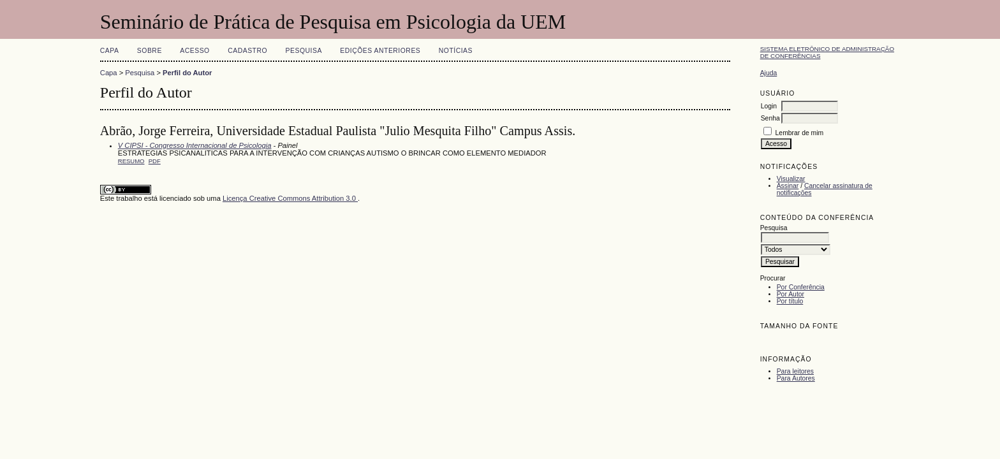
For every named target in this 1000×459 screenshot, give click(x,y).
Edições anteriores (380, 50)
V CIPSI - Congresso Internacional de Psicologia (195, 145)
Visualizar (791, 178)
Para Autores (796, 378)
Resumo (131, 160)
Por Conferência (801, 287)
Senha (770, 118)
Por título (790, 301)
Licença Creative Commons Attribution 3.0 (290, 198)
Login (769, 106)
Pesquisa (304, 50)
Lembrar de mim (800, 132)
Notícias (456, 50)
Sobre (149, 50)
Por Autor (790, 294)
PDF (155, 160)
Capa (109, 50)
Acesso (194, 50)
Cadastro (247, 50)
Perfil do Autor (187, 72)
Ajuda (768, 72)
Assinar (788, 185)
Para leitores (795, 371)
